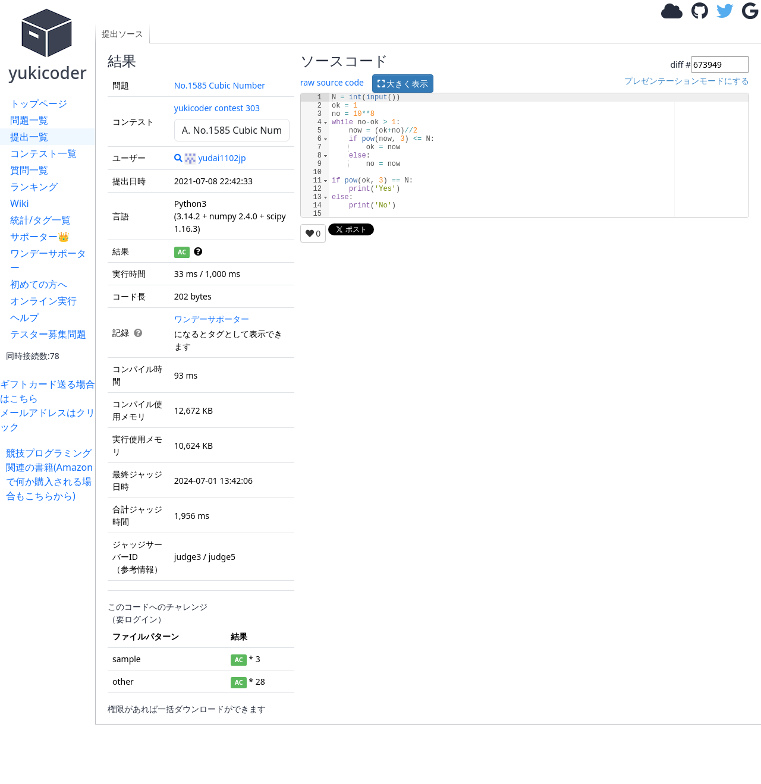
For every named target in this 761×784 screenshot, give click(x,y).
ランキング (34, 186)
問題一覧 (29, 120)
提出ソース (122, 33)
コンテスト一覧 (43, 153)
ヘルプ (24, 317)
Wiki (19, 203)
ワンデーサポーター (48, 260)
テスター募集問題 (48, 334)
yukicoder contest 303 (217, 108)
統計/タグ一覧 (40, 219)
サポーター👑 (40, 236)
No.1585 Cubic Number (219, 85)
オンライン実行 (43, 300)
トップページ (38, 103)
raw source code (332, 82)
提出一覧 (29, 136)
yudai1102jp (215, 157)
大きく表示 (403, 83)
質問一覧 (29, 170)
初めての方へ (38, 284)
